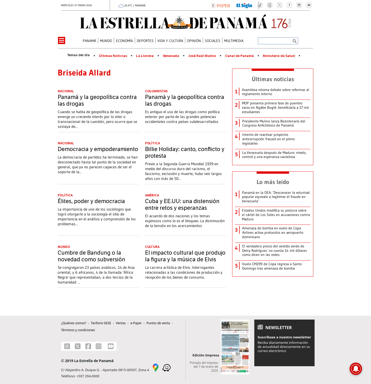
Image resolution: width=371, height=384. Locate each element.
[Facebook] (88, 346)
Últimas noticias (273, 79)
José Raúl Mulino (202, 56)
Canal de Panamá (239, 56)
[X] (77, 346)
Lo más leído (273, 182)
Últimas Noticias (113, 56)
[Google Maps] (155, 367)
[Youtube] (110, 346)
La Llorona (145, 56)
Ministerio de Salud (279, 56)
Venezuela (171, 56)
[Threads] (67, 346)
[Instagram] (98, 346)
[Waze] (166, 367)
